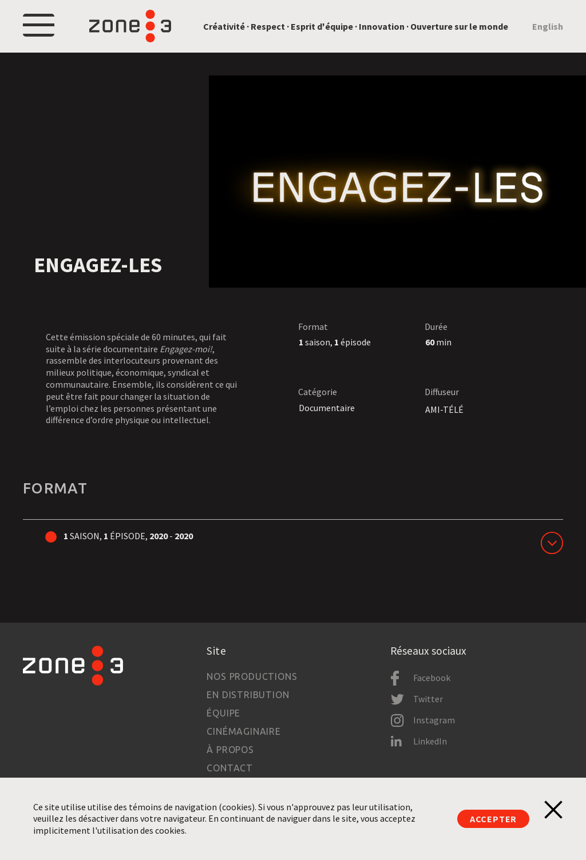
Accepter (493, 819)
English (547, 26)
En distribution (248, 695)
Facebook (431, 677)
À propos (230, 749)
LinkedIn (430, 741)
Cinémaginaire (243, 731)
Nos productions (252, 676)
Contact (230, 768)
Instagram (434, 720)
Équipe (223, 713)
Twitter (428, 698)
